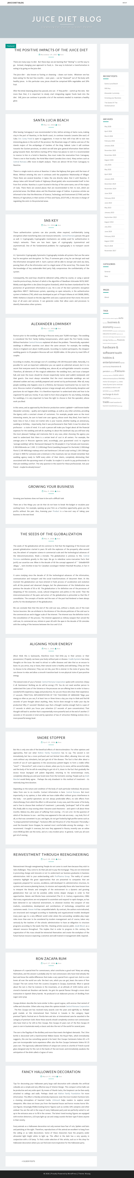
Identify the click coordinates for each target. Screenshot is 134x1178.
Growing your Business (51, 486)
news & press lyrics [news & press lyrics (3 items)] (109, 384)
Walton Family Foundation (49, 753)
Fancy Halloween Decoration (51, 1072)
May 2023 (108, 207)
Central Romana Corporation (54, 682)
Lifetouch (56, 1100)
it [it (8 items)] (115, 371)
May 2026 (108, 126)
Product (56, 511)
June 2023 (108, 203)
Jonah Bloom (80, 926)
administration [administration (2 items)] (106, 318)
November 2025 (110, 155)
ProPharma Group (62, 876)
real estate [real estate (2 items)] (111, 391)
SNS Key (51, 220)
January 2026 (109, 145)
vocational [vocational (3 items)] (113, 406)
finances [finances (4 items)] (121, 340)
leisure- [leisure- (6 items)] (121, 371)
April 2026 (108, 131)
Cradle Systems (74, 659)
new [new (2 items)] (118, 382)
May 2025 (108, 169)
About (125, 3)
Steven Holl (32, 909)
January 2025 (109, 179)
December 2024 (110, 184)
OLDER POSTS (28, 1161)
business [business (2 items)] (105, 323)
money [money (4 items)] (121, 378)
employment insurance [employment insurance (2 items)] (119, 337)
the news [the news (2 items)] (118, 398)
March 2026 (109, 136)
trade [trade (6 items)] (106, 402)
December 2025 (110, 150)
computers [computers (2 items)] (115, 331)
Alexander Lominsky (51, 324)
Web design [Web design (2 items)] (119, 406)
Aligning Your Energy (51, 644)
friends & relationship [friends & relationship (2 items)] (108, 343)
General (107, 271)
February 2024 (110, 198)
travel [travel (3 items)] (111, 402)
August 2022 (109, 222)
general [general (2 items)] (115, 343)
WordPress (72, 1173)
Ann (62, 55)
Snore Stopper (51, 738)
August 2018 (109, 241)
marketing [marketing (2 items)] (105, 375)
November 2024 (110, 188)
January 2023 (109, 212)
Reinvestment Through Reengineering (51, 854)
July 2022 (108, 227)
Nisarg (87, 1173)
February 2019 (110, 236)
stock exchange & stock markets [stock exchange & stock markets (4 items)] (111, 394)
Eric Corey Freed (25, 138)
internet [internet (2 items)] (112, 371)
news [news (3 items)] (121, 382)
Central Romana (20, 161)
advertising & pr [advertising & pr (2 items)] (114, 318)
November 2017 (110, 250)
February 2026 (110, 141)
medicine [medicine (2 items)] (110, 375)
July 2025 (108, 165)
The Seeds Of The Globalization (51, 534)
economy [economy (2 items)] (123, 331)
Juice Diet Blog (15, 2)
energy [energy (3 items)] (105, 340)
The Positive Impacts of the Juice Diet (51, 50)
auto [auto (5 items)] (120, 317)
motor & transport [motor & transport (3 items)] (109, 382)
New (106, 276)
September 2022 (111, 217)
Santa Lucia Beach (51, 120)
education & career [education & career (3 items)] (109, 334)
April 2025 (108, 174)
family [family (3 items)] (110, 340)
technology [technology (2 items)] (113, 398)
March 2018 (109, 246)
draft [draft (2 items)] (119, 331)
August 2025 (109, 160)
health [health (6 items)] (118, 353)
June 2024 (108, 193)
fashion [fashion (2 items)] (115, 340)
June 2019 (108, 231)
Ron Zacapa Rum (51, 958)
